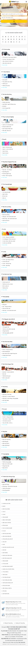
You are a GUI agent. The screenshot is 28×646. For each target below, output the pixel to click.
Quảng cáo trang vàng (13, 608)
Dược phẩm (4, 79)
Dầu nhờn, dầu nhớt (7, 63)
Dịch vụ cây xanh (6, 377)
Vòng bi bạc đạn (5, 465)
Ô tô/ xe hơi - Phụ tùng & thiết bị (9, 57)
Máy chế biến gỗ (5, 445)
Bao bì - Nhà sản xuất (7, 147)
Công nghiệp (6, 454)
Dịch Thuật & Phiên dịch (7, 128)
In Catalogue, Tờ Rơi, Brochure (9, 239)
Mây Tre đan (5, 194)
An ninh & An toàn (7, 274)
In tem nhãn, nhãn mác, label (9, 241)
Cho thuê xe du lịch (7, 420)
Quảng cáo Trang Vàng (20, 623)
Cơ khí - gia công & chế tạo (8, 259)
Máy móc (5, 431)
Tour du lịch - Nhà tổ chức (8, 419)
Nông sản (4, 304)
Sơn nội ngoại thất (6, 108)
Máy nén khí (5, 467)
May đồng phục (5, 171)
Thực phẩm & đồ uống (7, 580)
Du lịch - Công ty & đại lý (8, 417)
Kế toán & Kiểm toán (6, 126)
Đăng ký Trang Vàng (9, 623)
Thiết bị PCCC (5, 288)
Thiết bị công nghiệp (6, 462)
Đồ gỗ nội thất (6, 331)
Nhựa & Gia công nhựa (7, 555)
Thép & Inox (5, 574)
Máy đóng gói (5, 441)
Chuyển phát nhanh (6, 355)
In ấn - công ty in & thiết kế (8, 237)
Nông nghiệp (6, 296)
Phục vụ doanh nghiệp (8, 117)
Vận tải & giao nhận (7, 341)
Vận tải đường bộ (6, 351)
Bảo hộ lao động (7, 206)
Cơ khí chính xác (5, 261)
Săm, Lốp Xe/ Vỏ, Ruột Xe (8, 61)
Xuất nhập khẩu (6, 593)
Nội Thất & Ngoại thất (8, 364)
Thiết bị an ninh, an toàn (7, 284)
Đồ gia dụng (5, 525)
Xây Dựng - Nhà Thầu (6, 394)
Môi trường (5, 552)
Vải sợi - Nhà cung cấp (7, 175)
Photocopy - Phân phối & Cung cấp (9, 486)
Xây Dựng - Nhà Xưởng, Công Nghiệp (10, 398)
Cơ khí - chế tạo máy (6, 263)
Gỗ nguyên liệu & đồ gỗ (9, 319)
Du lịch (5, 409)
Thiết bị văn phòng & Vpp (9, 476)
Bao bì (4, 139)
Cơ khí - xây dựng (6, 265)
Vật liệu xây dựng (7, 94)
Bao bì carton (5, 153)
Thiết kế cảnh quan (6, 375)
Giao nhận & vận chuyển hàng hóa (9, 353)
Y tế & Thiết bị (6, 72)
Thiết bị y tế (4, 83)
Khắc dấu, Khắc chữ (6, 130)
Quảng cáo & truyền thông (8, 569)
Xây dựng (5, 386)
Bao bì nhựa (5, 151)
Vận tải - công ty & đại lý (7, 349)
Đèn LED (4, 374)
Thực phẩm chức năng (7, 81)
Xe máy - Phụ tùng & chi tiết (8, 59)
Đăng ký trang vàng (13, 601)
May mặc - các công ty (7, 169)
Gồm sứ (4, 198)
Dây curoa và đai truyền (7, 463)
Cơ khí (4, 251)
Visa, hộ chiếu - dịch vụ (7, 422)
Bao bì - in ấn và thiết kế (8, 149)
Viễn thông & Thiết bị (7, 588)
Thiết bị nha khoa (6, 85)
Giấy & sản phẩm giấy (7, 536)
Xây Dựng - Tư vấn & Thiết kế (8, 396)
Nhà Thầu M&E (5, 400)
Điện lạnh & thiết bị (7, 522)
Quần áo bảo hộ (5, 220)
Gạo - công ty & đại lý (6, 306)
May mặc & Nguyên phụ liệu (9, 161)
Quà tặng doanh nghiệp (8, 566)
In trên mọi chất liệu (7, 243)
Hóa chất (4, 541)
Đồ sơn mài (4, 196)
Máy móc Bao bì (5, 443)
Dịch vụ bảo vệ (5, 286)
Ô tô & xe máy (6, 49)
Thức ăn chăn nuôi (6, 308)
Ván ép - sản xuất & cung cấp (9, 329)
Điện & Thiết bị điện (7, 519)
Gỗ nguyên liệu (6, 327)
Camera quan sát (6, 282)
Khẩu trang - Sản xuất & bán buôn (9, 218)
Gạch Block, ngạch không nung (9, 104)
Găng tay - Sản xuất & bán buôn (9, 216)
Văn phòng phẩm (6, 490)
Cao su (4, 511)
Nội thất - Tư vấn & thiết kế (8, 372)
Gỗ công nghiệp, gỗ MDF (8, 332)
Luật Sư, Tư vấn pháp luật (7, 124)
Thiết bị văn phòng (6, 488)
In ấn (4, 229)
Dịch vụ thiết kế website (13, 614)
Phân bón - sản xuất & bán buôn (9, 310)
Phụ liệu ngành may (6, 173)
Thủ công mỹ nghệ (7, 184)
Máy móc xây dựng (6, 439)
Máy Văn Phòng (5, 484)
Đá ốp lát (4, 106)
